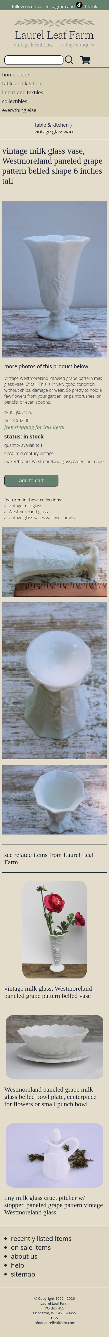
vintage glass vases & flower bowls (42, 518)
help (17, 1265)
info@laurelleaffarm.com (54, 1322)
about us (24, 1256)
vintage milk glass (25, 506)
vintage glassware (54, 131)
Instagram (56, 6)
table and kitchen (21, 83)
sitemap (23, 1274)
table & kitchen (52, 124)
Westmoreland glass (28, 512)
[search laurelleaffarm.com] (70, 60)
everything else (19, 110)
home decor (15, 74)
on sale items (31, 1247)
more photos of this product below (46, 366)
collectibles (14, 101)
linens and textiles (22, 92)
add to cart (31, 480)
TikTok (90, 6)
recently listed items (41, 1238)
